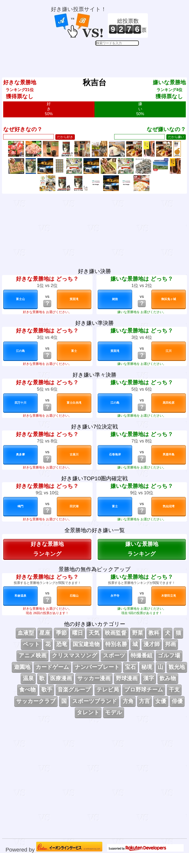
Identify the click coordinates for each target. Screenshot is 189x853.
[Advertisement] (99, 58)
